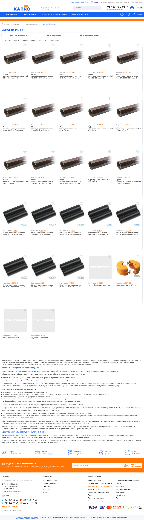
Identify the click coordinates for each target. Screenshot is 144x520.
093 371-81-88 (30, 502)
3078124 (128, 72)
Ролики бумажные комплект (99, 285)
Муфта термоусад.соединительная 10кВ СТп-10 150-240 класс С (70, 76)
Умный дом (120, 495)
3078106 (100, 72)
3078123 (15, 283)
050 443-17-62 (30, 500)
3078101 (15, 72)
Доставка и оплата (51, 16)
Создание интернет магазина (27, 517)
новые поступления (38, 40)
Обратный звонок (115, 10)
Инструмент (120, 486)
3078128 (43, 125)
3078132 (100, 125)
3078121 (100, 230)
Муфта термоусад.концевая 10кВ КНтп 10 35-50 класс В (42, 286)
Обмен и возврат (65, 16)
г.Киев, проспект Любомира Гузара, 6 (114, 3)
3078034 (15, 336)
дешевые (16, 40)
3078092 (15, 230)
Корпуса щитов (93, 489)
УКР (138, 8)
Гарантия (77, 16)
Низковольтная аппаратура (98, 492)
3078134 (15, 177)
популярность (53, 40)
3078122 (128, 230)
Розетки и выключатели (97, 498)
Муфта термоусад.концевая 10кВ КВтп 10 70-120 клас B (70, 286)
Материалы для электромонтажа (100, 486)
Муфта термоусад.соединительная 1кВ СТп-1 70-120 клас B (128, 181)
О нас (93, 16)
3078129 (72, 125)
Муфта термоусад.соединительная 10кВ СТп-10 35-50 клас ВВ (42, 181)
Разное (118, 498)
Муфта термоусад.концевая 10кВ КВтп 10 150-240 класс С (70, 233)
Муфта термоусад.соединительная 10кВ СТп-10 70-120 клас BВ (70, 181)
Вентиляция (120, 492)
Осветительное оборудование (127, 480)
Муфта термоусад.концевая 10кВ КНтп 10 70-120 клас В (14, 233)
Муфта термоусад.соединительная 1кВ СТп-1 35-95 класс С (15, 76)
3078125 (15, 125)
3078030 (128, 283)
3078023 (100, 283)
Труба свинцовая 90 (11, 338)
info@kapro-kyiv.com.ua (75, 2)
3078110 (72, 230)
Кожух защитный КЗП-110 (126, 285)
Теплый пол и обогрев (96, 501)
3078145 (43, 177)
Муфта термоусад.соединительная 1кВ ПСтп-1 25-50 (71, 129)
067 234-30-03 (116, 7)
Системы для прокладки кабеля (100, 483)
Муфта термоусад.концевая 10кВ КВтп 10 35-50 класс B (98, 233)
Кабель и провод (94, 480)
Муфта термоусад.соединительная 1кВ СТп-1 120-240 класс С (100, 76)
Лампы (118, 483)
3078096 (43, 230)
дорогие (25, 40)
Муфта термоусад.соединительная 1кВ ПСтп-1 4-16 (100, 129)
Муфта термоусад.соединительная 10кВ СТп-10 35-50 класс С (42, 129)
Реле (90, 495)
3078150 (128, 177)
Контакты (85, 16)
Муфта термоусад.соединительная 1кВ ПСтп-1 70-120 (128, 129)
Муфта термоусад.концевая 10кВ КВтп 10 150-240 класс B (14, 286)
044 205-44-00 (11, 502)
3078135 (43, 283)
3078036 (43, 336)
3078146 (72, 177)
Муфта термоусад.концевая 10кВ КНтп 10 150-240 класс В (127, 233)
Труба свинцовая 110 (39, 338)
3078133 (128, 125)
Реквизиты (138, 3)
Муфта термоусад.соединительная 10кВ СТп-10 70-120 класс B (14, 129)
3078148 (100, 177)
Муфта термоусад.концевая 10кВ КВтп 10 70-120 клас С (42, 233)
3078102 (43, 72)
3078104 (72, 72)
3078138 (72, 283)
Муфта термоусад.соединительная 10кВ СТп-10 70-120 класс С (42, 76)
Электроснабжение (123, 489)
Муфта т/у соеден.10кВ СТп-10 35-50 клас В (99, 181)
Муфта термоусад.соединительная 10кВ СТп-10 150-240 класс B (127, 76)
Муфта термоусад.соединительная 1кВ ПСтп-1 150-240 (15, 181)
